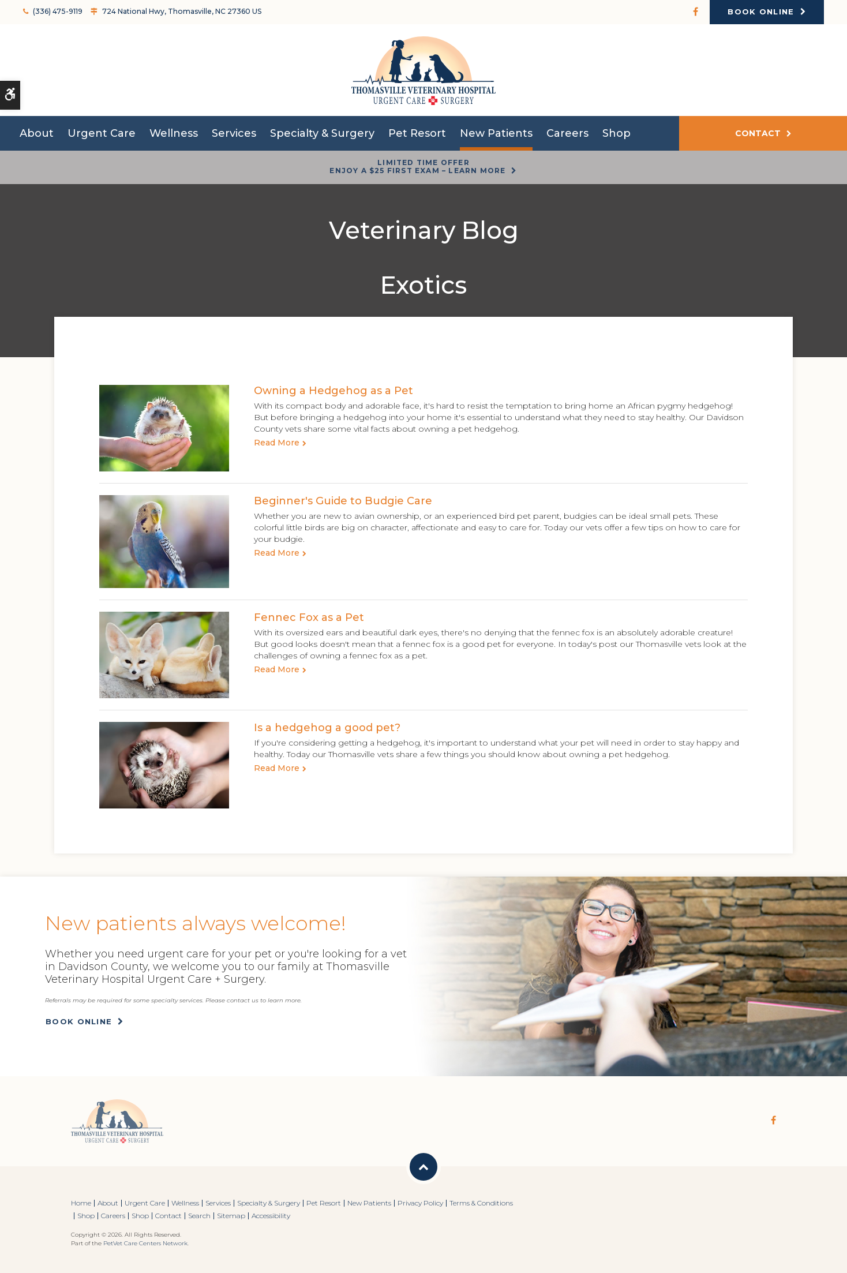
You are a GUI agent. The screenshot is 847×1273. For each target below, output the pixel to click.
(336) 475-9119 (57, 11)
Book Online (761, 11)
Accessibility (271, 1215)
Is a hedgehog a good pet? (327, 727)
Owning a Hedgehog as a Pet (333, 390)
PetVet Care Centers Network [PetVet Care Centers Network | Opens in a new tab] (145, 1243)
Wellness (173, 134)
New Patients (496, 134)
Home (81, 1203)
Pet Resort (417, 134)
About (37, 134)
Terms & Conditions (481, 1203)
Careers (567, 134)
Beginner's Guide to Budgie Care (343, 501)
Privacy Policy (420, 1203)
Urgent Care (102, 134)
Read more (276, 442)
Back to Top (423, 1167)
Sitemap (231, 1215)
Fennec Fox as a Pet (309, 617)
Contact (758, 134)
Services (234, 134)
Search (199, 1215)
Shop (616, 134)
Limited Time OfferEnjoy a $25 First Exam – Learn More (417, 166)
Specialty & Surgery (322, 134)
